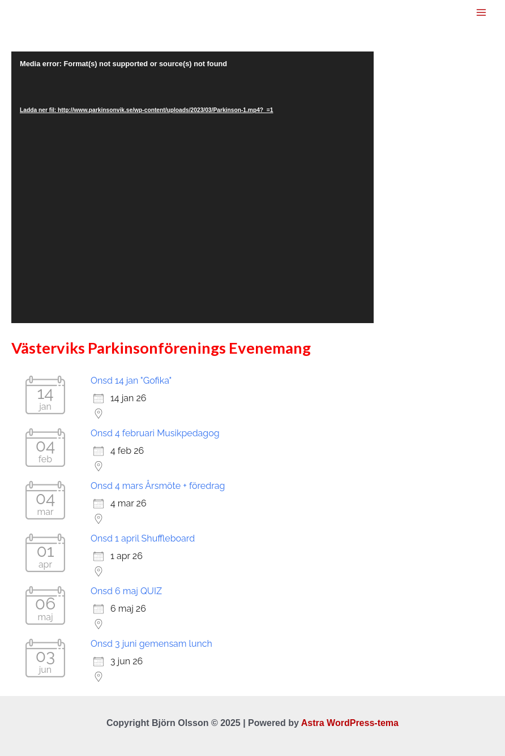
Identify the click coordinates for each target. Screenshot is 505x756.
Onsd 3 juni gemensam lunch (151, 643)
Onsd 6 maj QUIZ (126, 591)
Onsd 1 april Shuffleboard (143, 538)
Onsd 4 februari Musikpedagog (155, 433)
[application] (192, 187)
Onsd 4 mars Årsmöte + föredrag (158, 485)
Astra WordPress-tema (350, 723)
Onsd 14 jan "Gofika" (131, 380)
